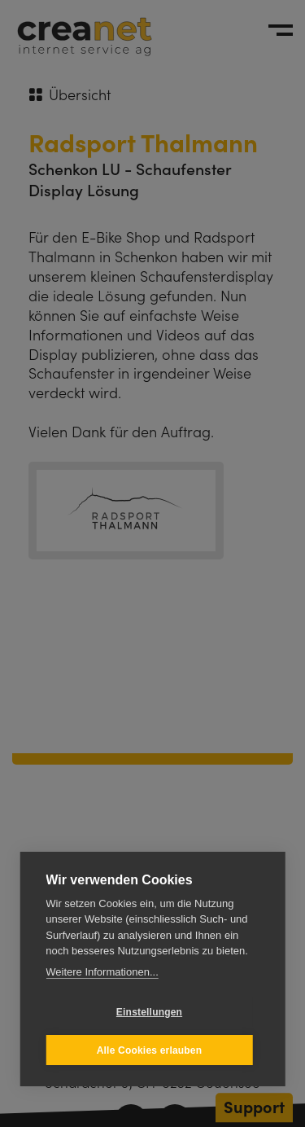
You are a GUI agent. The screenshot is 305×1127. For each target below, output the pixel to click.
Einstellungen (149, 1012)
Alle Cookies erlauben (150, 1050)
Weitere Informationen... (102, 972)
